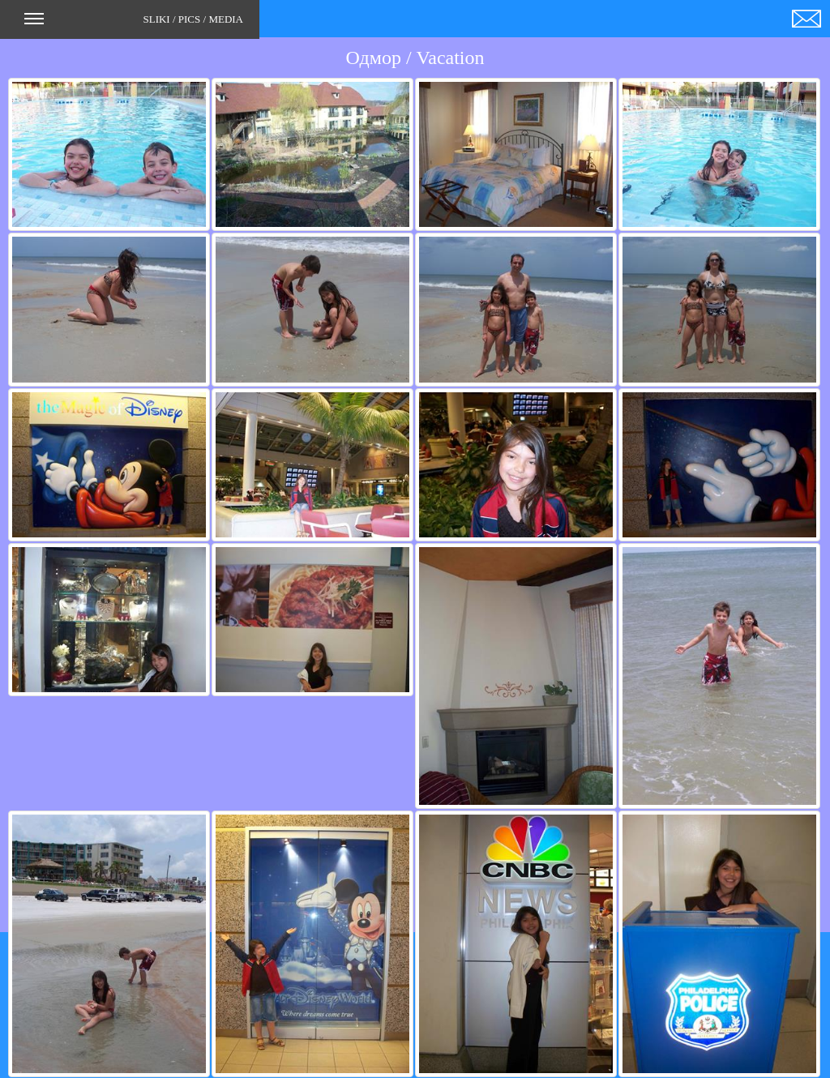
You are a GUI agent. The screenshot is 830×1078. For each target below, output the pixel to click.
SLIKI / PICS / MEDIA (133, 24)
